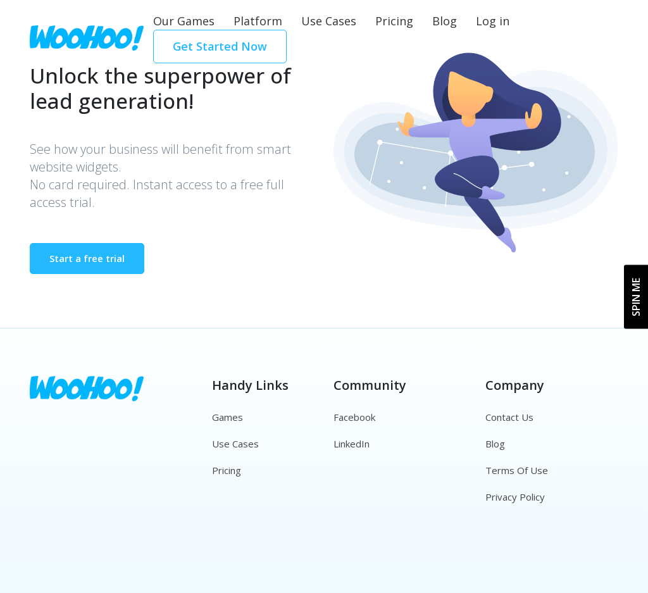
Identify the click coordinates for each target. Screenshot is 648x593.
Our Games (184, 20)
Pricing (394, 20)
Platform (258, 20)
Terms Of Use (516, 470)
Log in (492, 20)
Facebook (354, 417)
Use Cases (328, 20)
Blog (444, 20)
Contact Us (509, 417)
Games (227, 417)
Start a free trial (87, 258)
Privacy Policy (515, 496)
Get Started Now (220, 46)
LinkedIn (351, 443)
